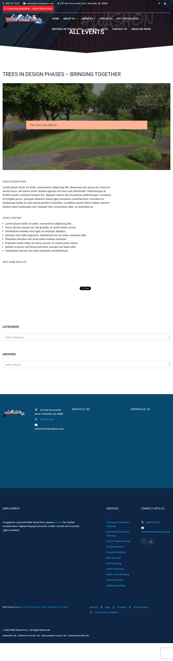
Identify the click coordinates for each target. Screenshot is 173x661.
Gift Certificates (127, 18)
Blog (105, 29)
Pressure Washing (115, 552)
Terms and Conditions (106, 612)
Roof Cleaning (113, 563)
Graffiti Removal (115, 546)
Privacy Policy (140, 607)
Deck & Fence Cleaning (118, 541)
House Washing (114, 579)
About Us (69, 18)
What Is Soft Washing (117, 574)
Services (87, 18)
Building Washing (115, 585)
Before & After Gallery (67, 29)
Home (55, 18)
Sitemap (121, 607)
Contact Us (119, 29)
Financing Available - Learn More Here (28, 8)
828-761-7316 (12, 3)
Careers (92, 29)
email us (58, 522)
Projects (106, 18)
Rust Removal (113, 557)
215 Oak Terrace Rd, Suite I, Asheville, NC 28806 (44, 607)
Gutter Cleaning (114, 568)
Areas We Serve (141, 29)
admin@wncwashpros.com (40, 3)
